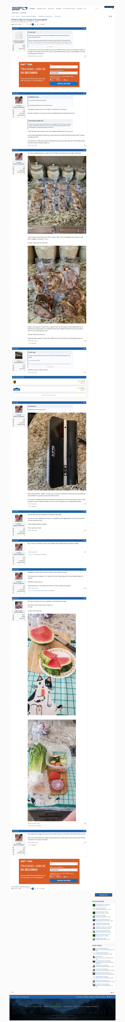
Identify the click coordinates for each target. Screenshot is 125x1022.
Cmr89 (97, 954)
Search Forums (15, 12)
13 (37, 24)
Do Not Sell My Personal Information (86, 1006)
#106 (84, 511)
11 (32, 24)
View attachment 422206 (34, 360)
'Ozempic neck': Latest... (101, 938)
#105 (84, 402)
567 (24, 110)
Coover (29, 343)
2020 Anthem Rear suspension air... (104, 972)
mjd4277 (98, 978)
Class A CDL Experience (56, 70)
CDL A (52, 80)
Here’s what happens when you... (103, 930)
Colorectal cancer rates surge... (103, 923)
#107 (84, 540)
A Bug (97, 905)
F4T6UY (30, 21)
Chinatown (98, 917)
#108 (84, 569)
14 (40, 24)
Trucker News (37, 1006)
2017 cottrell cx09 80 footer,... (102, 948)
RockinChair (98, 957)
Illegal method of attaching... (102, 965)
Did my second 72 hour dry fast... (103, 934)
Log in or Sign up (109, 6)
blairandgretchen (100, 920)
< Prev (19, 24)
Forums (32, 8)
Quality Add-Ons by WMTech (62, 1018)
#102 (84, 93)
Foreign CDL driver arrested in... (103, 984)
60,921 (23, 615)
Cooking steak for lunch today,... (103, 904)
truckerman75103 (31, 590)
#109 (84, 598)
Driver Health (21, 21)
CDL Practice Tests (69, 8)
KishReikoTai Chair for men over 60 (104, 927)
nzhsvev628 (98, 909)
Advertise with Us (56, 1006)
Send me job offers (63, 83)
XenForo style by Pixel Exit (62, 1017)
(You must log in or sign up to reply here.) (20, 886)
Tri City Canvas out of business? (103, 960)
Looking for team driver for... (102, 952)
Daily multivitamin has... (101, 915)
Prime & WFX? (99, 956)
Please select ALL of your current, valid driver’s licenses (61, 77)
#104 (84, 348)
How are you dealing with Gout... (103, 919)
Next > (43, 24)
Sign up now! (104, 895)
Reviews (58, 8)
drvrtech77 (98, 985)
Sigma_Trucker (99, 949)
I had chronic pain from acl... (102, 911)
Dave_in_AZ (18, 611)
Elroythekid (98, 974)
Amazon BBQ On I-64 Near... (102, 976)
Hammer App (67, 1006)
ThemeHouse (71, 1019)
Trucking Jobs (41, 8)
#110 (84, 831)
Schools (80, 8)
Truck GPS (51, 8)
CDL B (59, 80)
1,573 (24, 365)
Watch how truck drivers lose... (103, 980)
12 (35, 24)
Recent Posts (23, 12)
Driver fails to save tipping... (102, 969)
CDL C (66, 80)
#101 (84, 28)
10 (30, 24)
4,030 (24, 45)
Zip (51, 64)
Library (45, 1006)
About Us (28, 1006)
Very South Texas (21, 115)
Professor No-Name (18, 41)
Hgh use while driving (101, 908)
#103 (84, 150)
